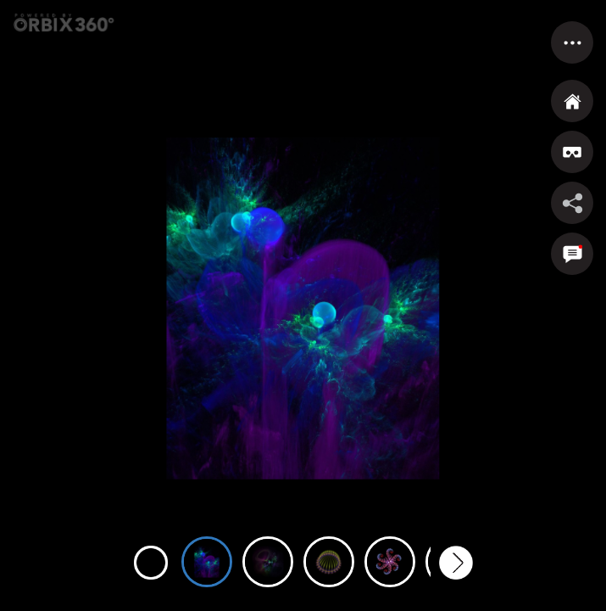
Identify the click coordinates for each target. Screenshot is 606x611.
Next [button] (456, 563)
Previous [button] (151, 563)
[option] (206, 553)
